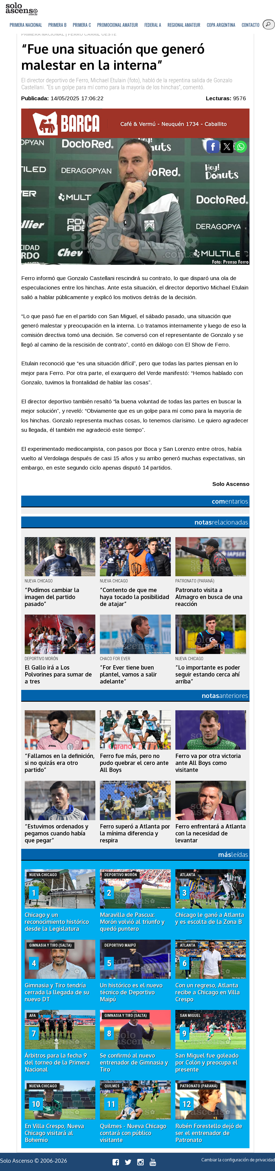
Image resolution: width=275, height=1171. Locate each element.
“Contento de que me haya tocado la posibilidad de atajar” (134, 596)
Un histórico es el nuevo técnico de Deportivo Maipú (131, 992)
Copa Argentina (221, 25)
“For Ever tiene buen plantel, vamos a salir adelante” (128, 674)
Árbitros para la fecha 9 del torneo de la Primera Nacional (57, 1062)
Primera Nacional (26, 25)
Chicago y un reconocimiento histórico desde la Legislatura (57, 921)
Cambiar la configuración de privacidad (238, 1159)
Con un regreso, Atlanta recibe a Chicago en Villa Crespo (207, 992)
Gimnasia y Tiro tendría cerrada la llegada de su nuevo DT (57, 992)
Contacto (250, 25)
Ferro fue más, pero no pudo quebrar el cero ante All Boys (134, 762)
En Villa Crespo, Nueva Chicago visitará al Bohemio (54, 1132)
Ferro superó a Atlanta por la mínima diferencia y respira (135, 833)
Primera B (57, 25)
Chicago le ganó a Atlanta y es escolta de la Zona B (209, 918)
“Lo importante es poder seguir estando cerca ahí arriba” (207, 674)
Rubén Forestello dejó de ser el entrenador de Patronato (208, 1132)
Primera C (82, 25)
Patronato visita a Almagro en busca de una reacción (209, 596)
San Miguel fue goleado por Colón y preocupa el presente (206, 1062)
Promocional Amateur (117, 25)
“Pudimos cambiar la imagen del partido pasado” (52, 596)
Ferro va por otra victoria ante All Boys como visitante (208, 762)
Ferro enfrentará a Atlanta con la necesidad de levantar (210, 833)
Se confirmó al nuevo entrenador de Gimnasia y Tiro (134, 1062)
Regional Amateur (184, 25)
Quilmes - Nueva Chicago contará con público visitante (133, 1132)
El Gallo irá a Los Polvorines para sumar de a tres (58, 674)
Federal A (152, 25)
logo (21, 9)
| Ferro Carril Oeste (90, 34)
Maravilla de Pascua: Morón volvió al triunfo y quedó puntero (132, 921)
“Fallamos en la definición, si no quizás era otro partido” (60, 762)
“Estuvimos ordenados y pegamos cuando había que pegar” (56, 833)
